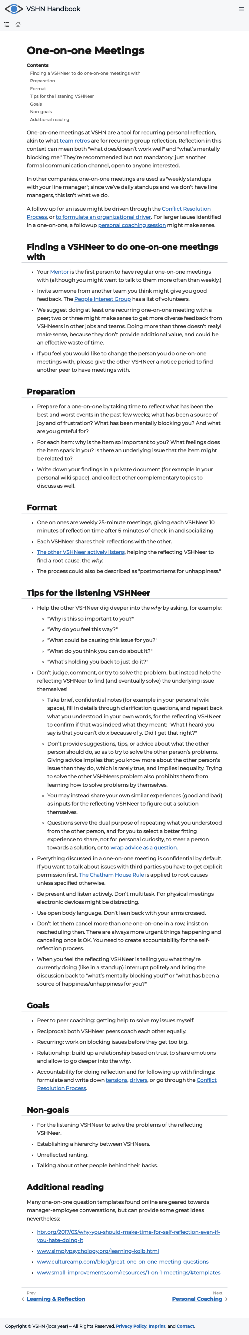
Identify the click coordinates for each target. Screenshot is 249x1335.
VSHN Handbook (53, 9)
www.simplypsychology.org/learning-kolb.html (98, 1251)
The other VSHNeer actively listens (81, 552)
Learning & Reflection (56, 1299)
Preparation (42, 81)
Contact (185, 1326)
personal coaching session (132, 225)
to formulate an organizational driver (103, 217)
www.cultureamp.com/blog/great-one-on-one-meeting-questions (122, 1262)
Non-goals (41, 111)
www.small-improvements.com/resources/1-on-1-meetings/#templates (128, 1273)
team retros (75, 141)
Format (38, 88)
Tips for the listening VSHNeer (62, 96)
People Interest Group (102, 299)
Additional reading (49, 119)
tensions (116, 1080)
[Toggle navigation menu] (241, 9)
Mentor (59, 272)
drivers (138, 1080)
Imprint (156, 1326)
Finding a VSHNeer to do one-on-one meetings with (85, 73)
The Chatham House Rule (111, 875)
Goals (36, 104)
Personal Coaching (197, 1299)
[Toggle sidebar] (6, 24)
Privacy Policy (131, 1326)
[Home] (18, 24)
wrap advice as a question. (144, 848)
